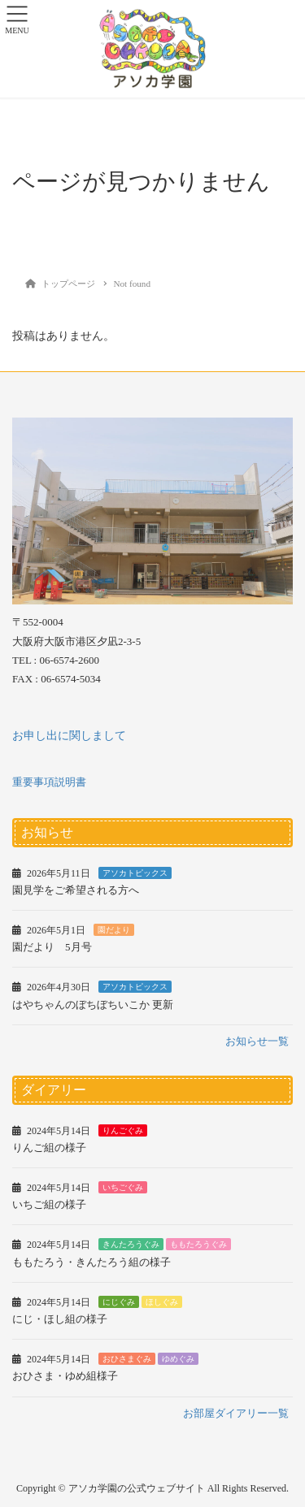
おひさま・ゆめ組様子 (65, 1376)
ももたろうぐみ (198, 1244)
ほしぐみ (162, 1301)
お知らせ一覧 (257, 1041)
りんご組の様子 (49, 1147)
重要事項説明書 (49, 782)
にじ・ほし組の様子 (59, 1319)
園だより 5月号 (52, 947)
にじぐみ (118, 1301)
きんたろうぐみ (130, 1244)
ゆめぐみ (178, 1358)
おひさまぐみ (126, 1358)
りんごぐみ (122, 1130)
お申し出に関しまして (69, 736)
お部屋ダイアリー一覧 (236, 1413)
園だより (114, 929)
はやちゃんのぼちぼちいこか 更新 (92, 1004)
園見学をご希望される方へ (75, 890)
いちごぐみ (122, 1187)
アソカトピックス (135, 872)
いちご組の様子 (49, 1204)
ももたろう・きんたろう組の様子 (91, 1262)
